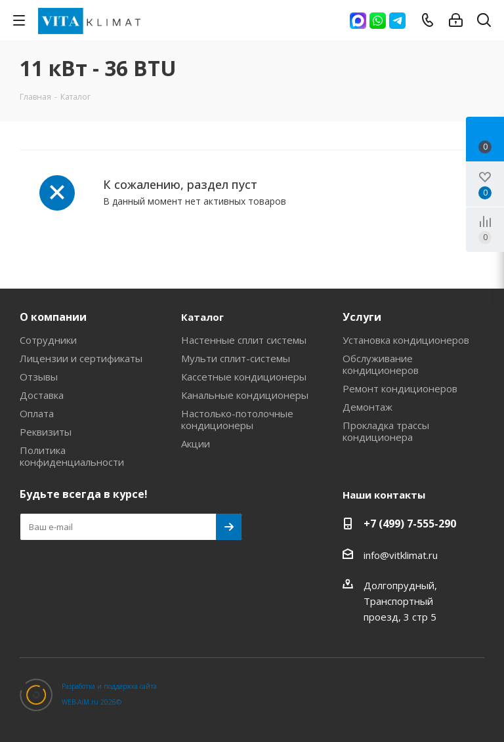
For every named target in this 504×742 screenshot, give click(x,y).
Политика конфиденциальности (72, 455)
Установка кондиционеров (406, 339)
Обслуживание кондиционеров (381, 364)
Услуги (362, 317)
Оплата (37, 413)
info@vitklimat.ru (401, 555)
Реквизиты (46, 431)
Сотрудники (48, 339)
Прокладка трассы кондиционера (386, 431)
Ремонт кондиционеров (400, 388)
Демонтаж (367, 406)
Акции (195, 443)
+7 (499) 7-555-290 (410, 523)
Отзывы (39, 376)
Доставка (42, 395)
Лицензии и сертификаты (81, 358)
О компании (53, 317)
